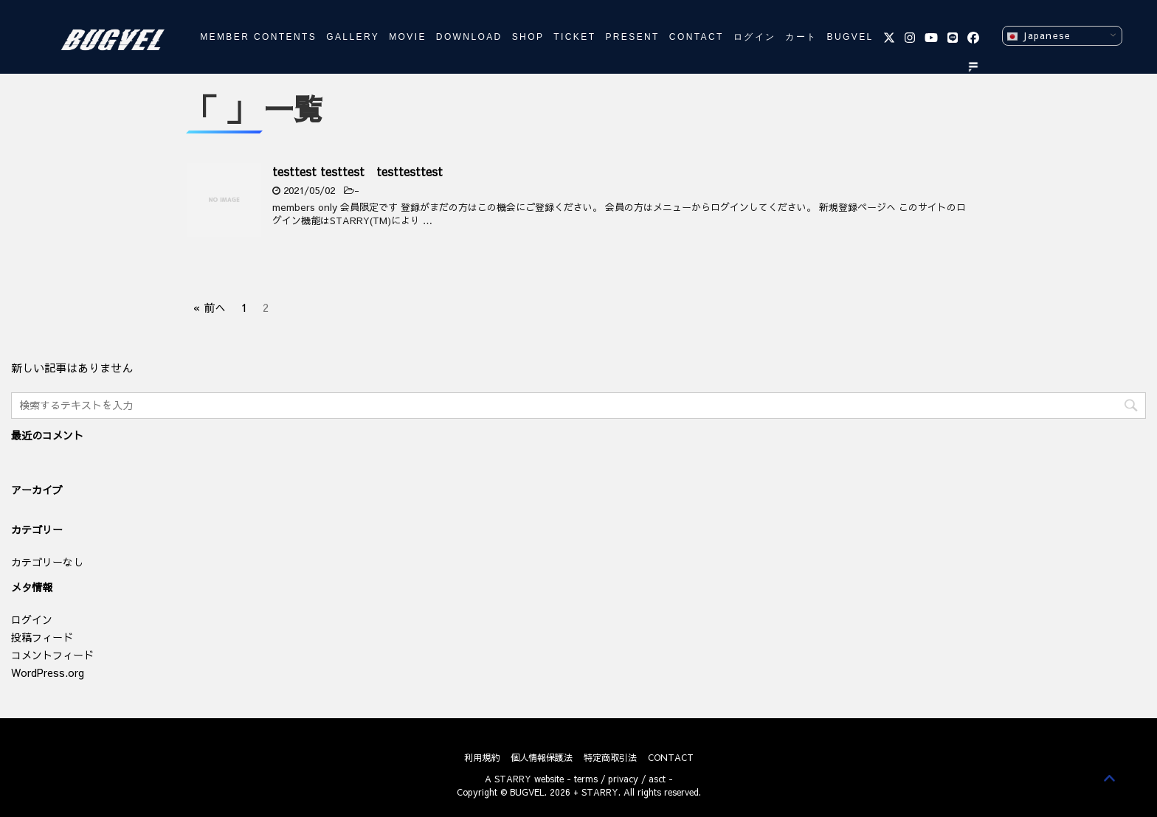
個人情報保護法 (542, 757)
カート (801, 37)
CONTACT (696, 37)
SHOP (528, 37)
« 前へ (209, 304)
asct (657, 779)
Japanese (1038, 36)
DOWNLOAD (469, 37)
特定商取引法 (610, 757)
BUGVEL (850, 37)
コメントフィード (52, 654)
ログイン (754, 37)
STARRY (512, 779)
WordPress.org (47, 672)
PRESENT (632, 37)
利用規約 (482, 757)
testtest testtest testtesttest (357, 171)
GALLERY (352, 37)
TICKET (574, 37)
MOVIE (407, 37)
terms (586, 779)
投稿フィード (42, 637)
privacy (623, 779)
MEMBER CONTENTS (258, 37)
